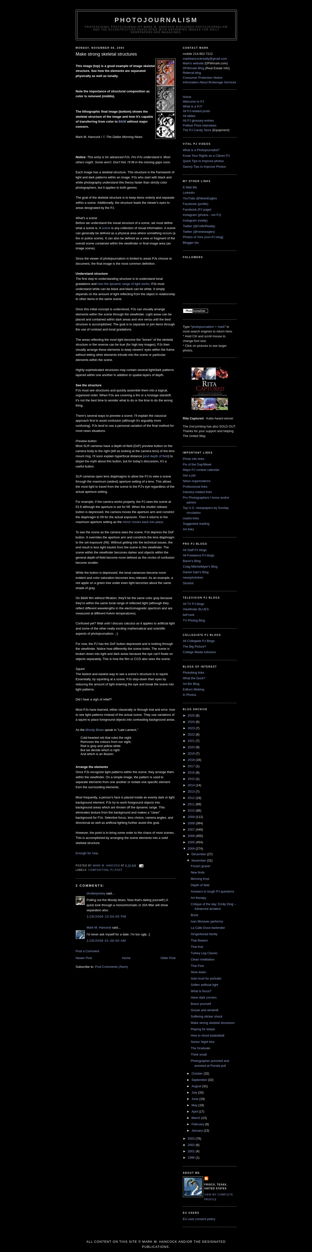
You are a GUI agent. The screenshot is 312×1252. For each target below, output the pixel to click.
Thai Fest (197, 966)
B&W (122, 121)
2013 (192, 791)
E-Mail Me (190, 187)
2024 (192, 722)
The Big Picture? (194, 646)
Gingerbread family (204, 934)
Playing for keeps (203, 1029)
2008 (192, 823)
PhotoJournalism (156, 20)
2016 (192, 772)
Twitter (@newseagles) (199, 231)
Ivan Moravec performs (207, 921)
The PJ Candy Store (197, 130)
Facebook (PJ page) (197, 209)
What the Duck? (194, 678)
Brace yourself (201, 1004)
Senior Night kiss (203, 1042)
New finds (198, 872)
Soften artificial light (204, 985)
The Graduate (200, 1048)
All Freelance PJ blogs (198, 555)
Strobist (188, 583)
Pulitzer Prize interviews (200, 125)
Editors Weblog (193, 689)
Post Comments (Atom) (111, 967)
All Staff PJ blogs (195, 550)
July (194, 1092)
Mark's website (193, 63)
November (199, 860)
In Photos (189, 695)
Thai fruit (197, 947)
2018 (192, 760)
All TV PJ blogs (193, 604)
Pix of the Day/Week (197, 464)
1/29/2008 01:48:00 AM (106, 940)
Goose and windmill (204, 1010)
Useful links (191, 518)
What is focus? (201, 991)
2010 (192, 810)
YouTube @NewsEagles (200, 198)
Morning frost (200, 879)
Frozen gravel (200, 866)
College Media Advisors (199, 652)
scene (106, 228)
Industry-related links (197, 492)
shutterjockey (96, 893)
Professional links (195, 486)
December (199, 854)
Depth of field (200, 885)
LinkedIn (189, 192)
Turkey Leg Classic (204, 953)
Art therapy (198, 898)
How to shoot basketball (207, 1035)
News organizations (196, 481)
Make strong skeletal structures (213, 1023)
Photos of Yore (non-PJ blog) (203, 237)
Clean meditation (203, 959)
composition (98, 870)
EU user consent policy (199, 1219)
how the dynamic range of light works (123, 284)
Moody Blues (94, 730)
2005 (192, 842)
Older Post (168, 958)
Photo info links (193, 459)
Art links (188, 529)
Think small (199, 1054)
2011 (192, 804)
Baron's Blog (192, 561)
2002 (192, 1145)
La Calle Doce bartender (208, 928)
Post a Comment (87, 951)
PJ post (116, 870)
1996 (192, 1157)
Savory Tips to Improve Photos (204, 166)
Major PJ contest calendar (201, 470)
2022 (192, 734)
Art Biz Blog (191, 684)
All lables (189, 116)
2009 (192, 817)
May (194, 1105)
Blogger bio (191, 242)
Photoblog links (193, 672)
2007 (192, 829)
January (197, 1130)
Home (126, 958)
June (195, 1099)
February (198, 1124)
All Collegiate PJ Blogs (199, 641)
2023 (192, 728)
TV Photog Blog (194, 620)
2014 (192, 785)
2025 (192, 715)
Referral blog (192, 73)
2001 (192, 1151)
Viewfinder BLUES (196, 609)
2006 (192, 836)
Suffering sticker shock (207, 1016)
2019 (192, 753)
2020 (192, 747)
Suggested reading (196, 523)
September (199, 1080)
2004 (192, 848)
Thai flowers (199, 940)
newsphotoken (193, 577)
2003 (192, 1138)
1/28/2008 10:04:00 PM (106, 916)
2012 (192, 798)
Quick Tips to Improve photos (203, 161)
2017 (192, 766)
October (197, 1073)
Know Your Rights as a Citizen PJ (206, 155)
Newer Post (84, 958)
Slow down (198, 972)
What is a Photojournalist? (201, 150)
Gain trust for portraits (206, 978)
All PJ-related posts (196, 111)
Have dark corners (204, 997)
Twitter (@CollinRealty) (199, 226)
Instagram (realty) (195, 220)
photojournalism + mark (208, 327)
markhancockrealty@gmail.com (205, 58)
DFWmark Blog (193, 68)
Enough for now (87, 853)
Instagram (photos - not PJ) (202, 215)
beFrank (189, 615)
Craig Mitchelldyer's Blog (200, 566)
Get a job (189, 475)
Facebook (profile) (195, 204)
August (196, 1086)
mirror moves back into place (143, 522)
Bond (194, 915)
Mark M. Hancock (99, 927)
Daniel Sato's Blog (196, 572)
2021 (192, 741)
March (196, 1118)
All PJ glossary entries (198, 120)
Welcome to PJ (193, 101)
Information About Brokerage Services (209, 82)
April (195, 1111)
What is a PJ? (192, 106)
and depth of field (156, 456)
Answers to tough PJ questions (212, 891)
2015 (192, 779)
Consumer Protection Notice (203, 77)
